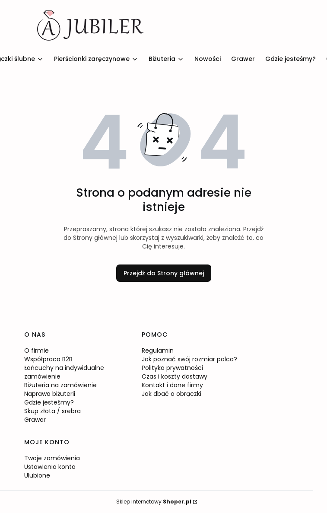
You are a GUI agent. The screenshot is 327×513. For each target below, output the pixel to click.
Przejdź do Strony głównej (164, 273)
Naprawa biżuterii (49, 393)
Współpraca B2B (48, 359)
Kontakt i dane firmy (172, 385)
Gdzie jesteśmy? (49, 402)
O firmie (36, 350)
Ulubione (37, 475)
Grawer (35, 419)
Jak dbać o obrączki (171, 393)
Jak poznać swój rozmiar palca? (189, 359)
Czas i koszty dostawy (174, 376)
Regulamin (158, 350)
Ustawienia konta (50, 466)
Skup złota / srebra (52, 411)
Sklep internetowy (153, 501)
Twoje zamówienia (52, 458)
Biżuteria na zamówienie (60, 385)
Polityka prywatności (172, 367)
